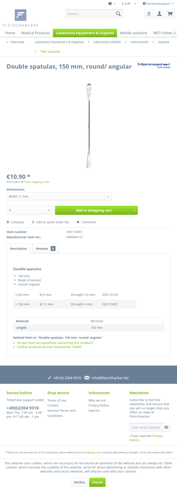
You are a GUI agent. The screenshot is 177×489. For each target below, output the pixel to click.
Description (18, 248)
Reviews (45, 248)
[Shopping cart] (170, 13)
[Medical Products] (35, 33)
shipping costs (93, 452)
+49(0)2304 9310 (22, 408)
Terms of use (56, 400)
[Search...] (94, 13)
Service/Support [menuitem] (157, 4)
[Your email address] (146, 427)
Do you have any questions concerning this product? (53, 343)
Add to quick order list (50, 222)
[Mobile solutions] (133, 33)
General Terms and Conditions (61, 413)
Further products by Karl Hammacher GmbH (47, 347)
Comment (86, 222)
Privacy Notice (99, 405)
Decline (79, 482)
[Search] (118, 13)
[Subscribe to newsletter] (166, 427)
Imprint (94, 410)
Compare (15, 222)
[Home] (10, 33)
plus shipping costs (37, 182)
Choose (97, 482)
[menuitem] (94, 13)
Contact (52, 405)
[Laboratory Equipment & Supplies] (85, 33)
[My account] (159, 13)
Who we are (97, 400)
